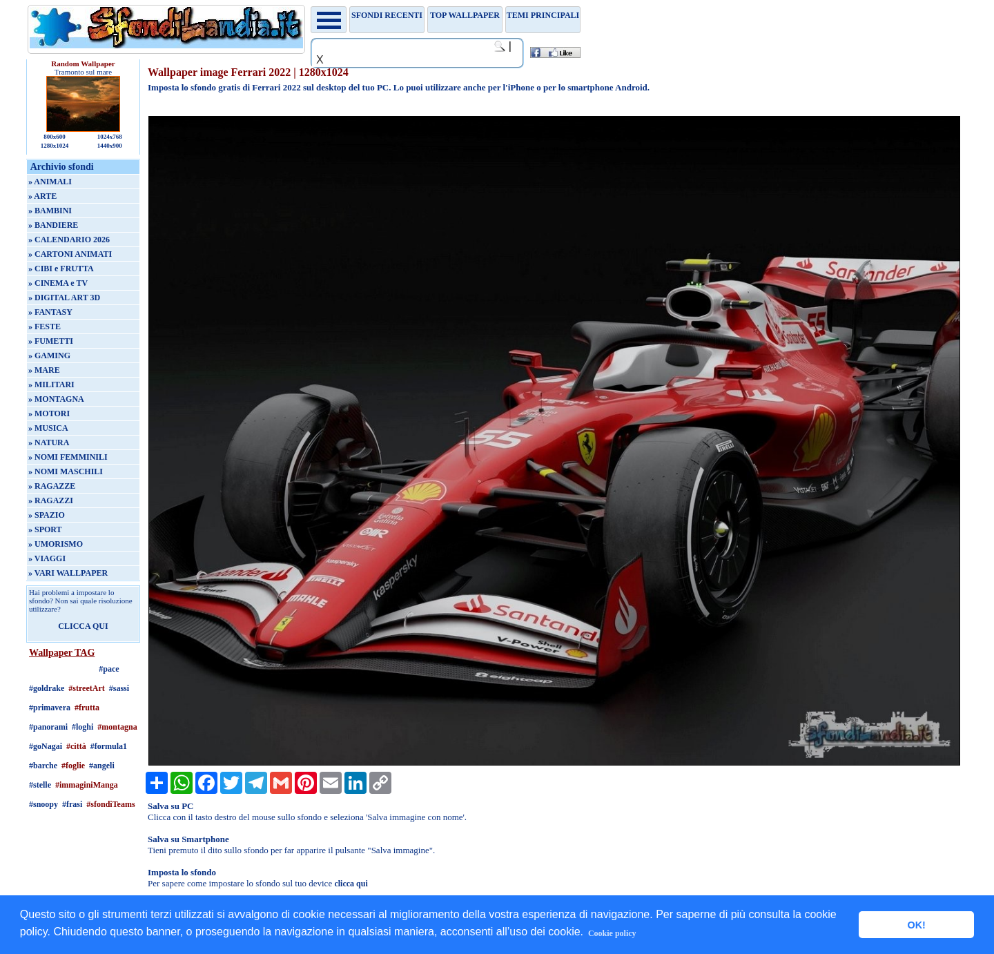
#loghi (82, 727)
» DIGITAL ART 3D (64, 297)
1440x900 (109, 145)
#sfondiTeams (110, 804)
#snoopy (43, 804)
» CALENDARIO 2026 (69, 239)
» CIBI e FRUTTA (61, 268)
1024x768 (109, 136)
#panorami (48, 727)
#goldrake (46, 688)
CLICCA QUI (83, 626)
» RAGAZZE (51, 486)
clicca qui (350, 883)
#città (76, 746)
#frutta (87, 707)
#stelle (40, 785)
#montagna (117, 727)
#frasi (72, 804)
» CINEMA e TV (58, 283)
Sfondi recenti (386, 15)
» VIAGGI (47, 558)
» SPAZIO (46, 515)
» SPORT (45, 529)
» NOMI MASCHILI (65, 471)
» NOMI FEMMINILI (68, 457)
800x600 (54, 136)
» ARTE (42, 196)
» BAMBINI (50, 210)
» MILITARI (51, 384)
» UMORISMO (55, 544)
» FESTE (44, 326)
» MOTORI (49, 413)
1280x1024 (55, 145)
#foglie (73, 765)
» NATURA (48, 442)
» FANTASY (50, 312)
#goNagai (45, 746)
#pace (109, 669)
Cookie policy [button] (612, 933)
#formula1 (108, 746)
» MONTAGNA (56, 399)
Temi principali (543, 15)
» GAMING (49, 355)
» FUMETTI (50, 341)
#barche (43, 765)
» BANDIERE (53, 225)
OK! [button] (916, 925)
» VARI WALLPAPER (68, 573)
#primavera (49, 707)
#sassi (119, 688)
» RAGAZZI (50, 500)
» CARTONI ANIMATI (70, 254)
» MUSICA (48, 428)
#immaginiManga (86, 785)
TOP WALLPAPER (465, 15)
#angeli (102, 765)
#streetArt (86, 688)
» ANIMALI (50, 181)
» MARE (44, 370)
